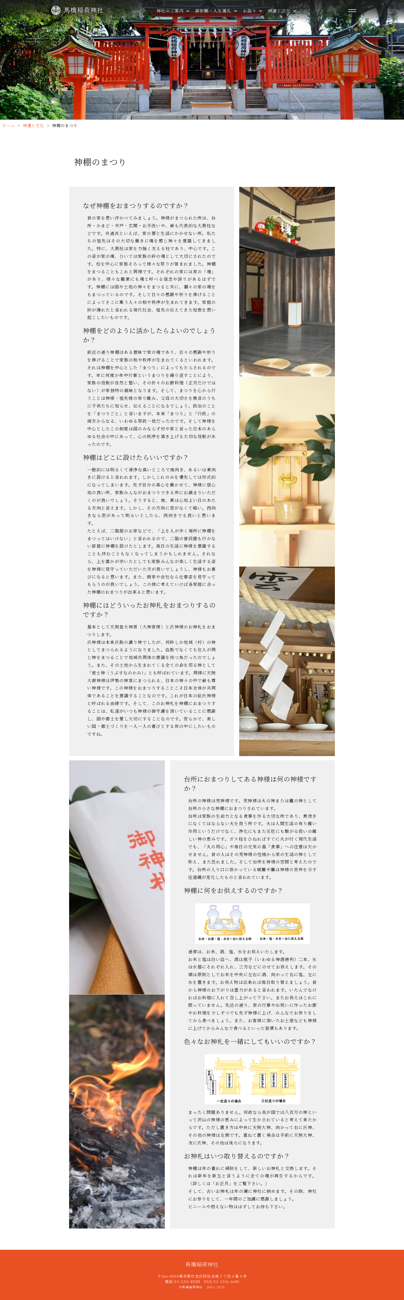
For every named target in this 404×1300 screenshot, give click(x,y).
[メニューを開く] (352, 11)
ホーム (8, 125)
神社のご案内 (173, 11)
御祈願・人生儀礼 (216, 11)
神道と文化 (282, 11)
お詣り (253, 11)
